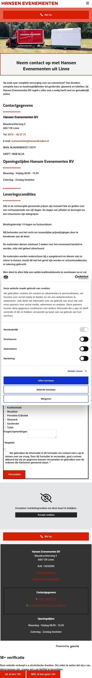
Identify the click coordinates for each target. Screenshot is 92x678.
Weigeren (46, 398)
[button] (46, 15)
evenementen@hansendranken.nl (30, 141)
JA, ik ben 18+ (13, 674)
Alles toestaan (46, 380)
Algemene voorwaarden (46, 579)
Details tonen (75, 371)
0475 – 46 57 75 (17, 134)
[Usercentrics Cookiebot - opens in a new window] (74, 277)
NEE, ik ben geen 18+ (43, 674)
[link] (46, 498)
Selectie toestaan (46, 389)
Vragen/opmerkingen (15, 431)
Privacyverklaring (46, 572)
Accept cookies (46, 514)
